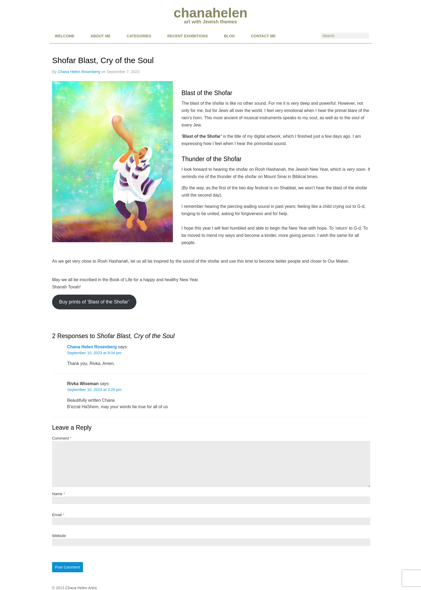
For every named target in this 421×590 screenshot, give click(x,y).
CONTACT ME (263, 36)
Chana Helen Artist (81, 588)
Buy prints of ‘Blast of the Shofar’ (94, 302)
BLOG (229, 36)
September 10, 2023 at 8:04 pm (94, 353)
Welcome (64, 36)
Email (58, 515)
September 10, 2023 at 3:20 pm (94, 390)
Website (59, 536)
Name (58, 494)
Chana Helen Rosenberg (79, 72)
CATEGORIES (139, 36)
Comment (61, 438)
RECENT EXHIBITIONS (187, 36)
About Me (100, 36)
